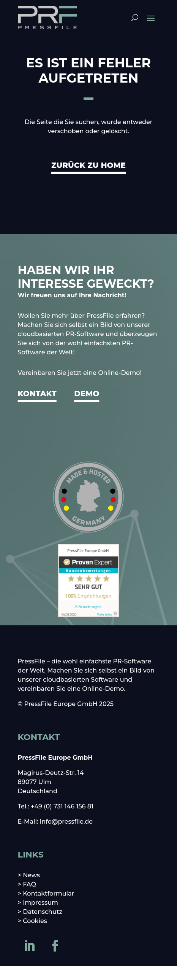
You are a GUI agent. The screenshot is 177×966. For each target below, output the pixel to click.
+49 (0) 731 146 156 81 (62, 806)
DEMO (86, 393)
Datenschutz (42, 911)
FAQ (29, 884)
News (31, 875)
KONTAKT (37, 393)
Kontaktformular (48, 893)
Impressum (40, 902)
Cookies (35, 921)
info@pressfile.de (66, 821)
